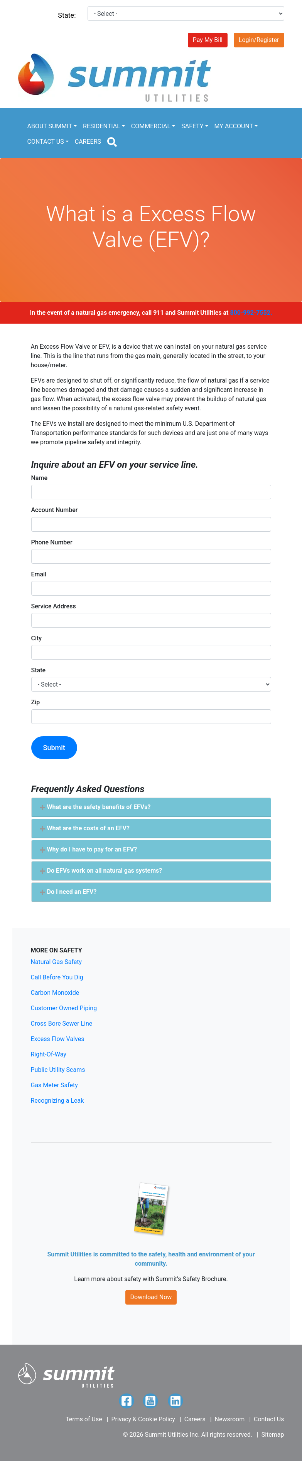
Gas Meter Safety (54, 1085)
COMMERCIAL (150, 126)
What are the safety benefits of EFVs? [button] (95, 807)
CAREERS (88, 141)
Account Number (54, 510)
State (38, 670)
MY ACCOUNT (233, 126)
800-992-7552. (251, 312)
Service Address (53, 606)
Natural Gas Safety (56, 962)
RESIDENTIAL (101, 126)
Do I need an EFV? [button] (68, 891)
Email (39, 574)
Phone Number (52, 542)
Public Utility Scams (58, 1069)
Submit (54, 748)
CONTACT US (45, 141)
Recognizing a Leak (57, 1100)
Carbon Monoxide (55, 992)
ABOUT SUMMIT (49, 126)
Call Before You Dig (57, 977)
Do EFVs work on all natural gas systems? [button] (100, 870)
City (36, 638)
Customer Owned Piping (64, 1008)
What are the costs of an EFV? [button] (84, 828)
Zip (35, 702)
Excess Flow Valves (57, 1039)
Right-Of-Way (48, 1054)
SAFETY (192, 126)
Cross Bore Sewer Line (62, 1023)
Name (39, 478)
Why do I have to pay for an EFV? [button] (88, 849)
